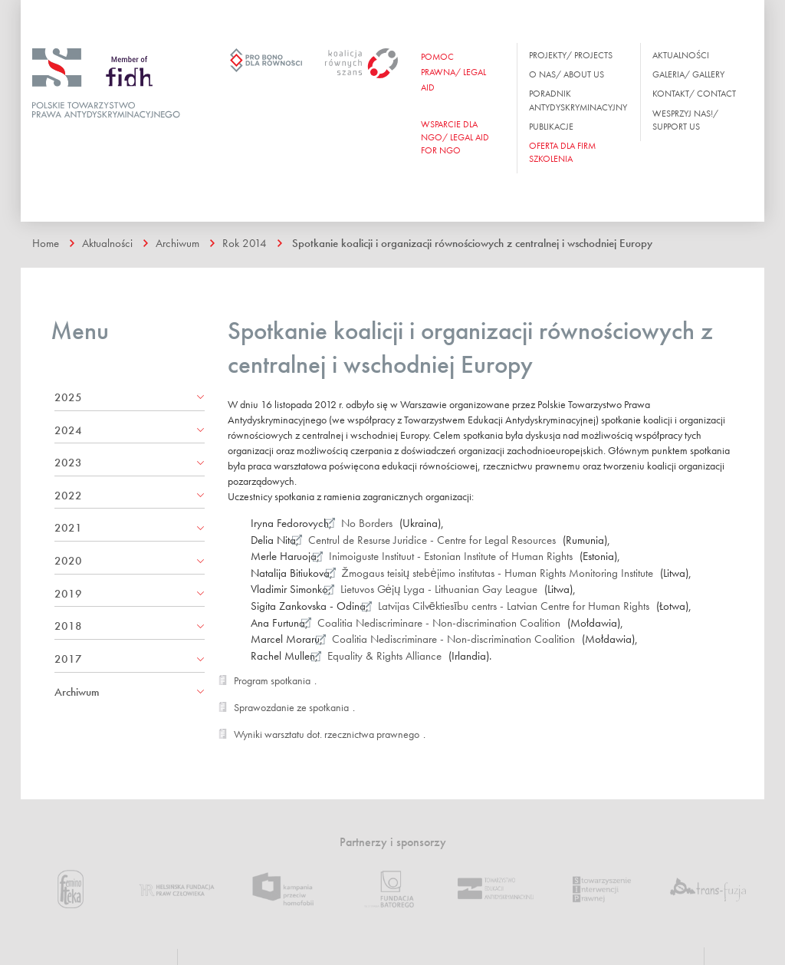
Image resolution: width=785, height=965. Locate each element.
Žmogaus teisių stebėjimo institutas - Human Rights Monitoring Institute (497, 573)
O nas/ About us (566, 74)
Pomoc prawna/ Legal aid (453, 72)
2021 (68, 527)
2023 (68, 462)
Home (45, 243)
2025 (68, 397)
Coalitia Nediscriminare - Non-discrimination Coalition (438, 623)
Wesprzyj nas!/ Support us (685, 120)
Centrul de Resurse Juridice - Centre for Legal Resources (432, 540)
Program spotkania (272, 680)
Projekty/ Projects (571, 55)
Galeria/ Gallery (688, 74)
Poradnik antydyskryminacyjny (578, 100)
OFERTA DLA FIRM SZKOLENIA (562, 152)
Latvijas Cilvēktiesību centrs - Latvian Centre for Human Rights (514, 606)
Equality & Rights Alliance (384, 656)
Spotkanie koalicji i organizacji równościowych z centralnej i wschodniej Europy (472, 243)
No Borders (366, 523)
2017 (68, 659)
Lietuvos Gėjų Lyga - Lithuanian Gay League (439, 589)
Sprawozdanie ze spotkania (291, 707)
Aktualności (680, 55)
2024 (68, 430)
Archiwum (177, 243)
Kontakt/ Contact (694, 93)
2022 (68, 495)
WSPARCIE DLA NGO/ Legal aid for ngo (455, 137)
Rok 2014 (244, 243)
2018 (68, 626)
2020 (68, 560)
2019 (68, 593)
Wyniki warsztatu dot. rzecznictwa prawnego (326, 734)
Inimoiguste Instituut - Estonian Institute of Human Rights (451, 556)
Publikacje (551, 126)
